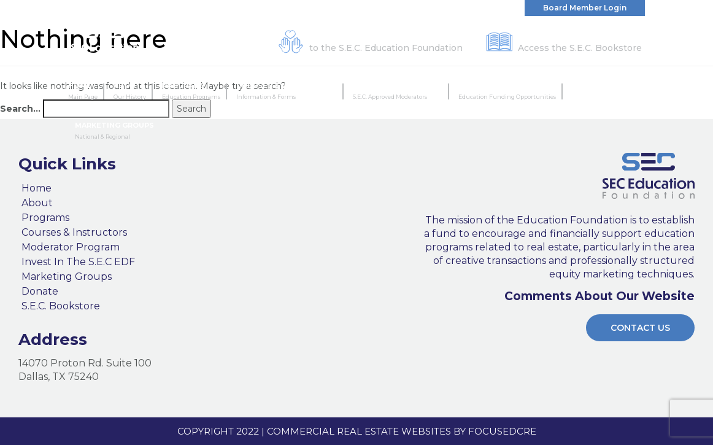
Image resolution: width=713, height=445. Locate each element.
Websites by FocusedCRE (468, 431)
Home (83, 91)
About (130, 91)
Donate (39, 291)
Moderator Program (397, 91)
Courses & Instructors (286, 91)
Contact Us (640, 327)
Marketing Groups (114, 131)
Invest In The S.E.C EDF (507, 91)
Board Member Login (584, 7)
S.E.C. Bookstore (60, 306)
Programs (191, 91)
